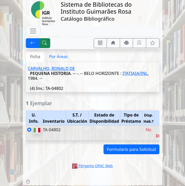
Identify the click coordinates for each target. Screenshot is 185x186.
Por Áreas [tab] (58, 56)
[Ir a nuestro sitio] (113, 43)
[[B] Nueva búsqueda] (44, 43)
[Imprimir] (126, 43)
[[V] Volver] (32, 43)
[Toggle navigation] (33, 31)
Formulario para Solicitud (131, 149)
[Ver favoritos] (152, 43)
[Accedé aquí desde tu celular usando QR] (100, 43)
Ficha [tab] (35, 56)
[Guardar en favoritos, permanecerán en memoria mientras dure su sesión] (139, 43)
